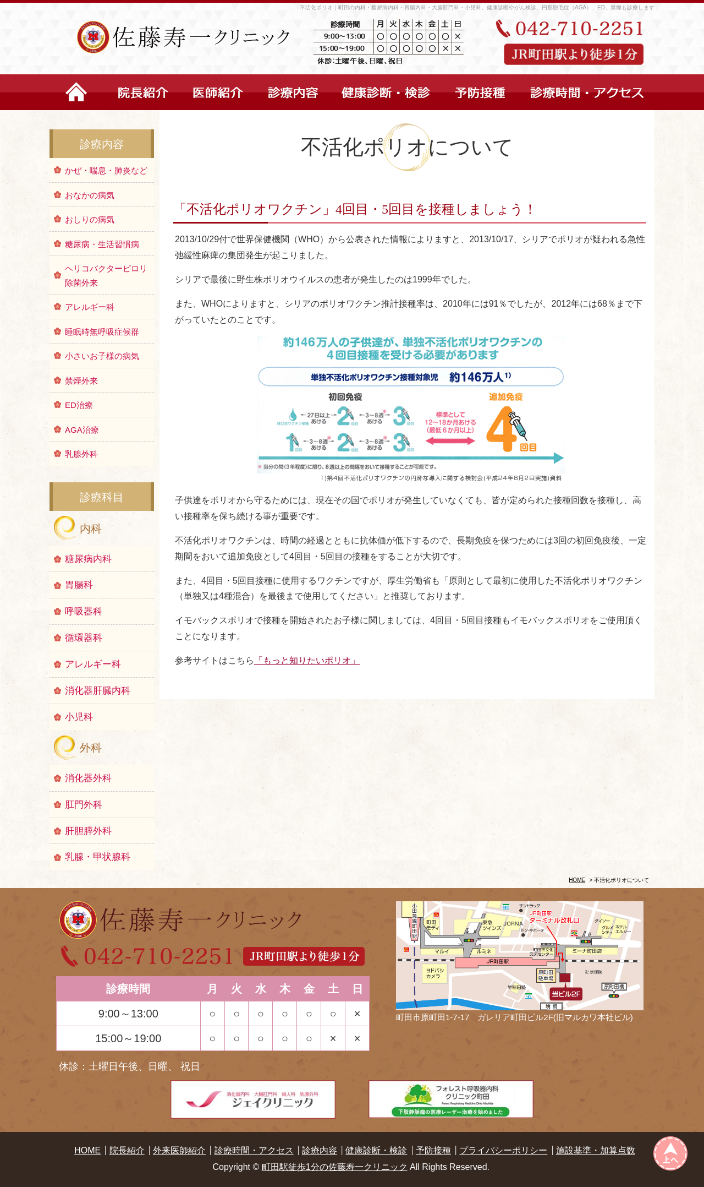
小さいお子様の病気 (102, 356)
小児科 (79, 717)
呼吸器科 (83, 611)
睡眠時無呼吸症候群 (102, 331)
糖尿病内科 (88, 559)
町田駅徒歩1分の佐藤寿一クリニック (335, 1167)
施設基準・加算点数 (595, 1150)
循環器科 (83, 638)
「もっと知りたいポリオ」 (307, 660)
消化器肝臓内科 (97, 690)
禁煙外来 (81, 380)
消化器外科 (88, 778)
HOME (577, 880)
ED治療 (79, 405)
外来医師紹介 (179, 1150)
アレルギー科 (89, 307)
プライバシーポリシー (503, 1150)
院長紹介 (127, 1150)
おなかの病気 (89, 195)
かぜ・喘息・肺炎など (106, 170)
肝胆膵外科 (88, 831)
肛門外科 (83, 804)
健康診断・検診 (376, 1150)
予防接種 (433, 1150)
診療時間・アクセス (254, 1150)
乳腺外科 (81, 454)
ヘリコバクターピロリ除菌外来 (106, 275)
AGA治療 (82, 429)
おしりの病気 (89, 219)
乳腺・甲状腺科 (97, 857)
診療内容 (319, 1150)
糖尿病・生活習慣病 (102, 244)
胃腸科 (79, 585)
